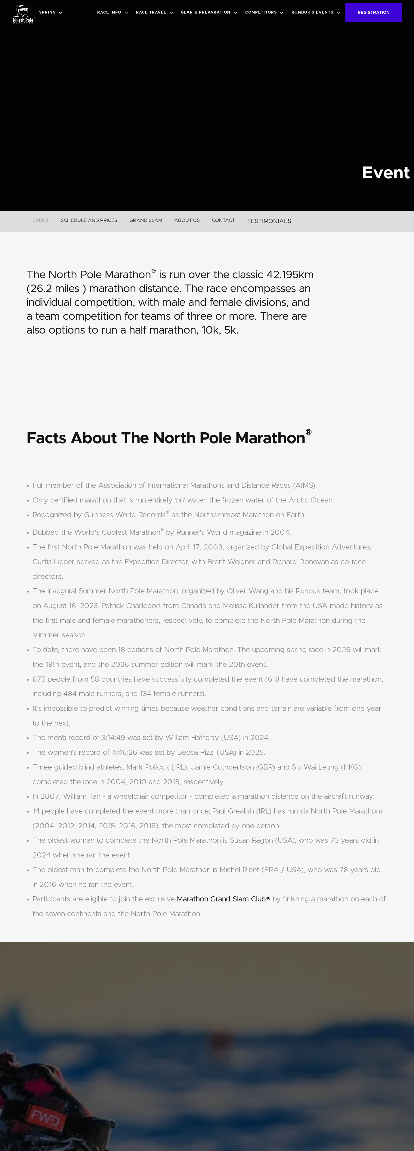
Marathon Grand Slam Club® (223, 899)
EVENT (40, 220)
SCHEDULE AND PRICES (89, 220)
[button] (52, 12)
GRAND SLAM (145, 220)
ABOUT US (187, 220)
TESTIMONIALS (269, 221)
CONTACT (223, 220)
